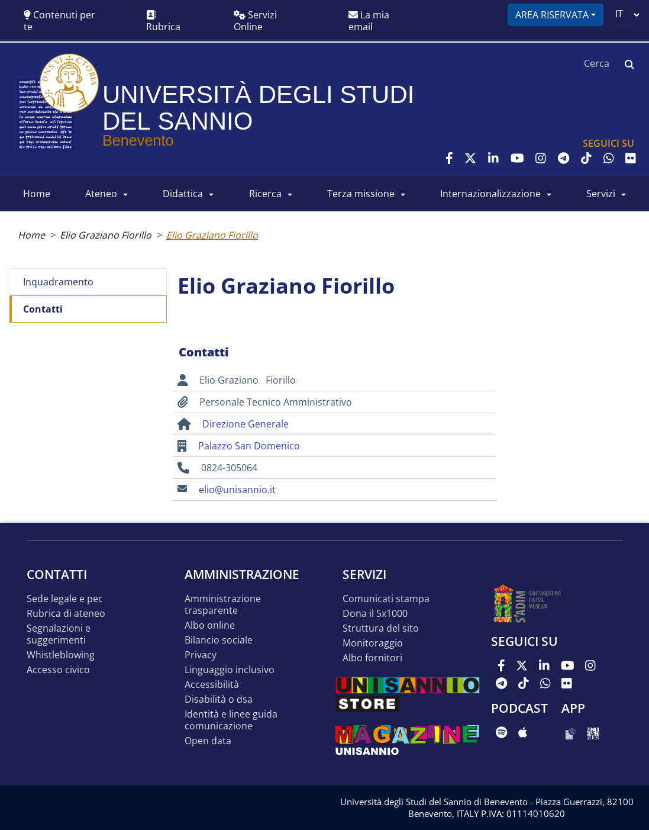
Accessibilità (212, 684)
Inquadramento (58, 281)
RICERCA (265, 193)
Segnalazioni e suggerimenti (59, 634)
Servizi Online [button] (255, 20)
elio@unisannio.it (237, 490)
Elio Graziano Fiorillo (105, 235)
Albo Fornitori (372, 658)
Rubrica (163, 21)
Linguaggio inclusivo (230, 670)
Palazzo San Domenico (249, 446)
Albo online (210, 625)
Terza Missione (361, 193)
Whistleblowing (61, 655)
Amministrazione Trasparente (223, 605)
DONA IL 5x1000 (375, 613)
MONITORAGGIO (373, 643)
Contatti (43, 309)
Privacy (201, 655)
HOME (36, 193)
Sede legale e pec (65, 599)
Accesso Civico (58, 670)
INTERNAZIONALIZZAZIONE (490, 193)
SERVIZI (600, 193)
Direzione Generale (245, 424)
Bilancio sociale (219, 640)
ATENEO (101, 193)
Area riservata (552, 14)
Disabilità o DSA (219, 699)
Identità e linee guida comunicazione (231, 720)
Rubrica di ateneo (66, 613)
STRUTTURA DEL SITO (381, 628)
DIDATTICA (183, 193)
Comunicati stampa (386, 599)
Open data (208, 741)
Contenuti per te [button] (59, 20)
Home (31, 235)
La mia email (368, 20)
